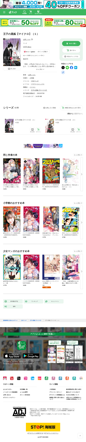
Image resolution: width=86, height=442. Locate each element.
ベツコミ (33, 87)
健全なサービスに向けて (73, 392)
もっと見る (77, 155)
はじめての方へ (7, 389)
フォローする (32, 39)
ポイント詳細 (42, 51)
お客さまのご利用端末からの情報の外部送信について (73, 398)
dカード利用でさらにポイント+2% (33, 55)
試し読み (13, 68)
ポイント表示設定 (25, 395)
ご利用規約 (52, 389)
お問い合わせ (7, 395)
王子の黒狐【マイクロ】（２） (65, 120)
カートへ (73, 50)
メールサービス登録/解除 (10, 392)
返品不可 (25, 59)
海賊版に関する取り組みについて (56, 398)
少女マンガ (34, 81)
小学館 (32, 78)
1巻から (70, 114)
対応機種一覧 (24, 389)
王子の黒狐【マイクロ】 (39, 90)
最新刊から (78, 114)
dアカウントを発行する (35, 433)
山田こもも (26, 39)
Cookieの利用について (72, 395)
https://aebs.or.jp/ (36, 415)
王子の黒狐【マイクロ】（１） (25, 120)
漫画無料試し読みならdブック (10, 320)
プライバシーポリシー (55, 392)
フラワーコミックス (37, 84)
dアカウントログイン (9, 397)
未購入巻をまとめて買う (73, 108)
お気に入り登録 (50, 108)
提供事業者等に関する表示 (73, 389)
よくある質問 (24, 392)
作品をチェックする (72, 56)
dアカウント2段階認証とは (57, 395)
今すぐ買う (72, 43)
